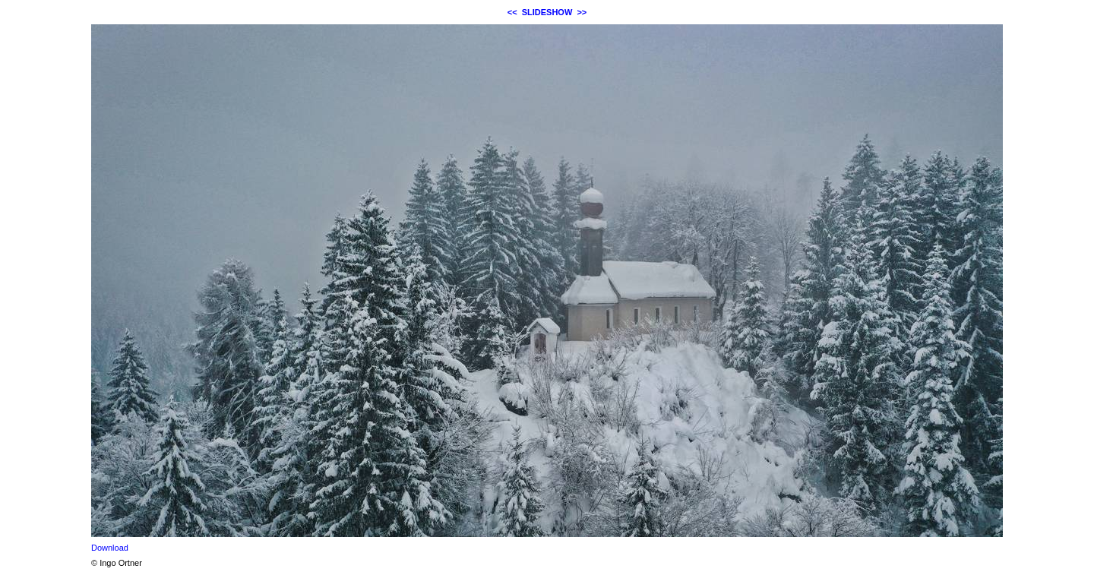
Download (109, 547)
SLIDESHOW (547, 12)
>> (582, 12)
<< (512, 12)
